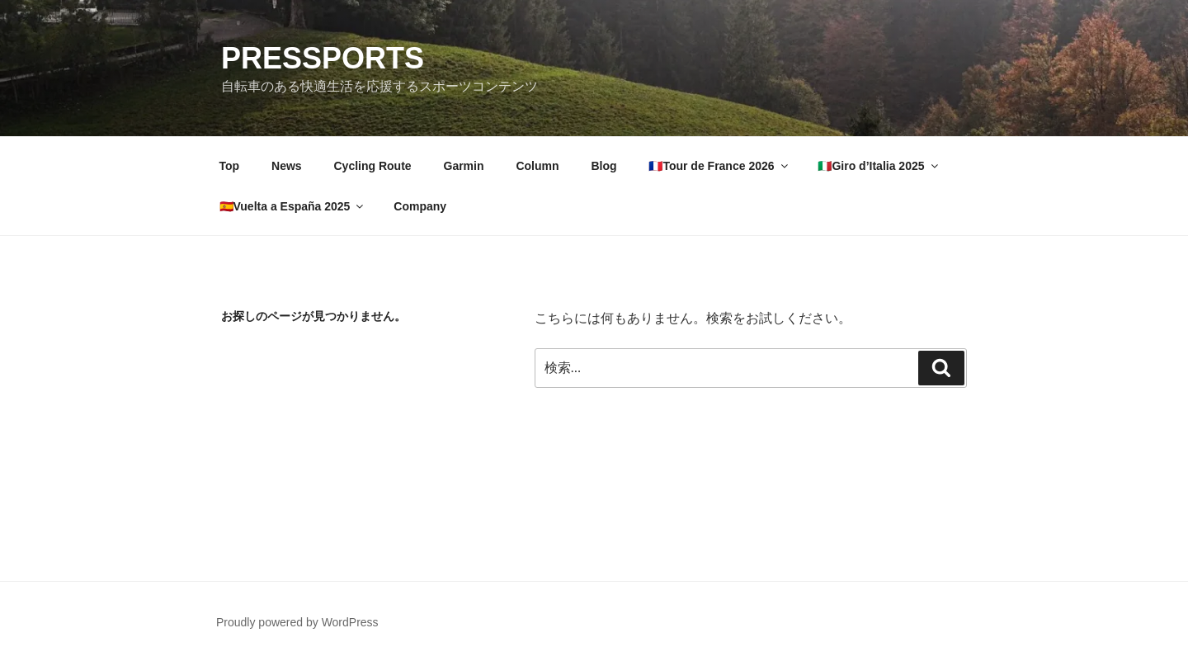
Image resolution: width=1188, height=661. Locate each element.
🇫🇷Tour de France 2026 (719, 165)
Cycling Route (372, 165)
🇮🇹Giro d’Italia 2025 (879, 165)
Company (420, 206)
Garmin (464, 165)
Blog (603, 165)
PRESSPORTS (322, 58)
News (286, 165)
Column (537, 165)
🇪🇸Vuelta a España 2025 (292, 206)
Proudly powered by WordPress (297, 622)
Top (229, 165)
